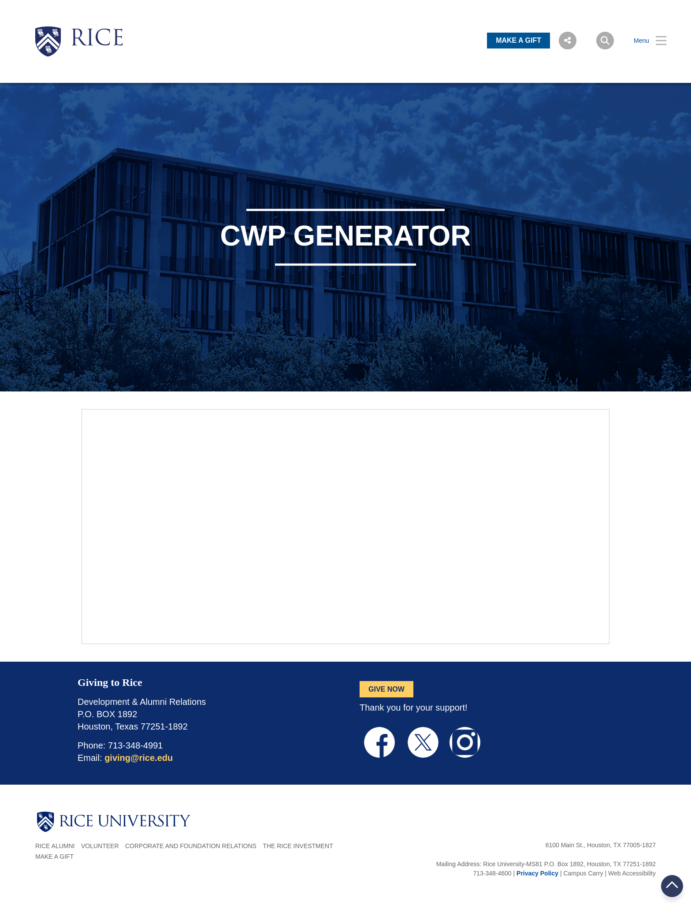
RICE (97, 39)
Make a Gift (54, 856)
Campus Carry (583, 873)
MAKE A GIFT (518, 40)
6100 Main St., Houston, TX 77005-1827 (601, 845)
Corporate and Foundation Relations (190, 845)
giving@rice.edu (138, 758)
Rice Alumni (54, 845)
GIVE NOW (386, 689)
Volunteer (100, 845)
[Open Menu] (645, 40)
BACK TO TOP (672, 885)
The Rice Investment (298, 845)
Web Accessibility (632, 873)
